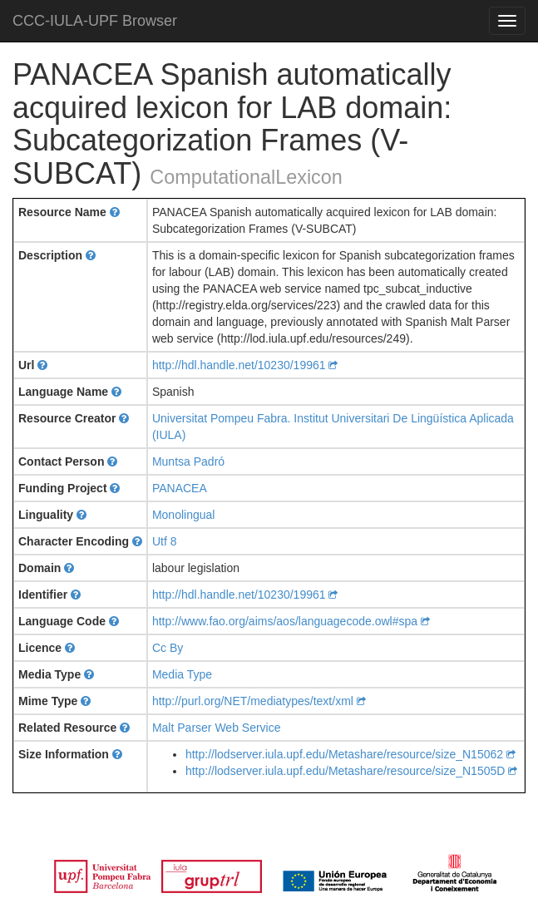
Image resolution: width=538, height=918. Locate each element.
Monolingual (183, 514)
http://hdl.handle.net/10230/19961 (245, 365)
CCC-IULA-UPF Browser (94, 20)
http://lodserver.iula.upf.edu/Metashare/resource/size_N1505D (351, 770)
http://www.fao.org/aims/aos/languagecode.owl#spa (291, 621)
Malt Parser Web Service (216, 727)
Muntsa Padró (188, 461)
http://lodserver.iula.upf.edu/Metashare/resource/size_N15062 (350, 754)
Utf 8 (164, 541)
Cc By (167, 647)
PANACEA (179, 488)
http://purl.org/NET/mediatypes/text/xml (259, 701)
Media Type (182, 674)
